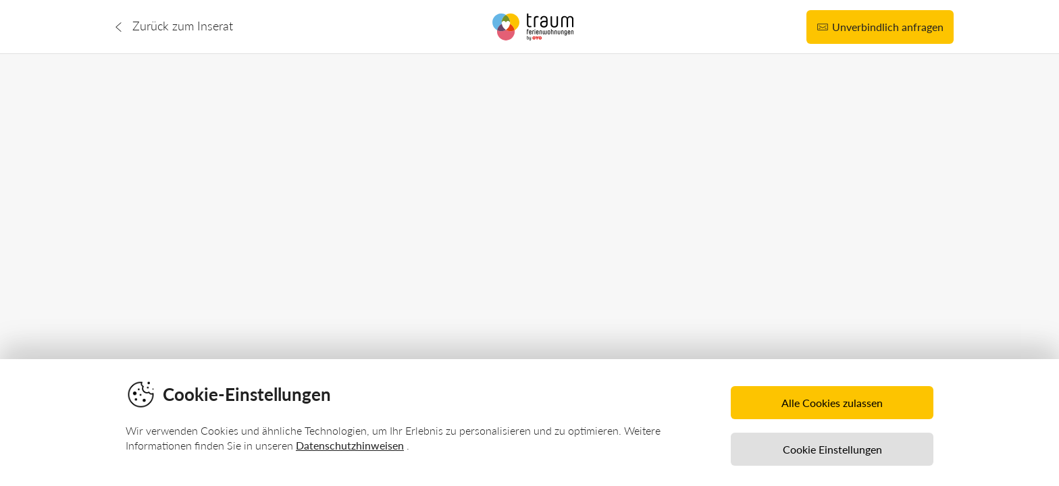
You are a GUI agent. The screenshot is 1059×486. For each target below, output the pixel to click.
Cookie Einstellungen (832, 449)
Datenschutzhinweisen (350, 445)
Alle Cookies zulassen (832, 402)
